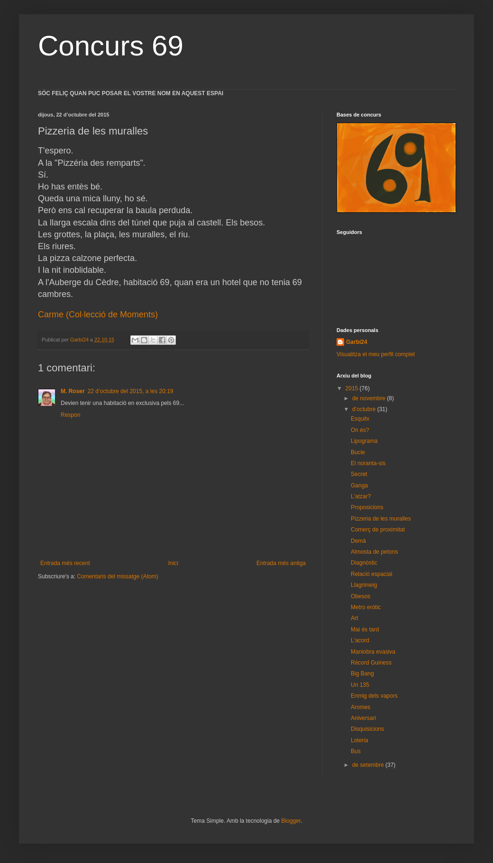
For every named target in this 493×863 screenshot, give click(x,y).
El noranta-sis (368, 463)
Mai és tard (365, 629)
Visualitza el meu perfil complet (376, 354)
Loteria (359, 740)
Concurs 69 (110, 46)
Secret (359, 474)
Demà (358, 541)
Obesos (360, 596)
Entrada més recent (65, 563)
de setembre (368, 765)
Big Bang (362, 673)
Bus (356, 751)
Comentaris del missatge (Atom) (117, 576)
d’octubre (364, 409)
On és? (360, 430)
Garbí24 (356, 342)
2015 (353, 388)
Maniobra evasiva (373, 651)
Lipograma (364, 441)
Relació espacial (371, 574)
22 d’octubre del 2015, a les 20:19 (130, 391)
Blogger (291, 821)
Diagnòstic (364, 562)
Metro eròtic (366, 607)
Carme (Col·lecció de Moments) (98, 314)
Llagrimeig (364, 585)
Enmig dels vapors (374, 695)
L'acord (360, 640)
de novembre (369, 398)
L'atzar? (361, 496)
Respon (70, 415)
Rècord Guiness (371, 662)
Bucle (358, 452)
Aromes (360, 707)
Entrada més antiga (281, 563)
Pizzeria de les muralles (381, 518)
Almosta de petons (374, 551)
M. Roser (73, 391)
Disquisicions (367, 729)
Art (354, 618)
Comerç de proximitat (378, 529)
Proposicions (367, 507)
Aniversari (363, 718)
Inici (173, 563)
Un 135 (360, 685)
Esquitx (360, 418)
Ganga (359, 485)
